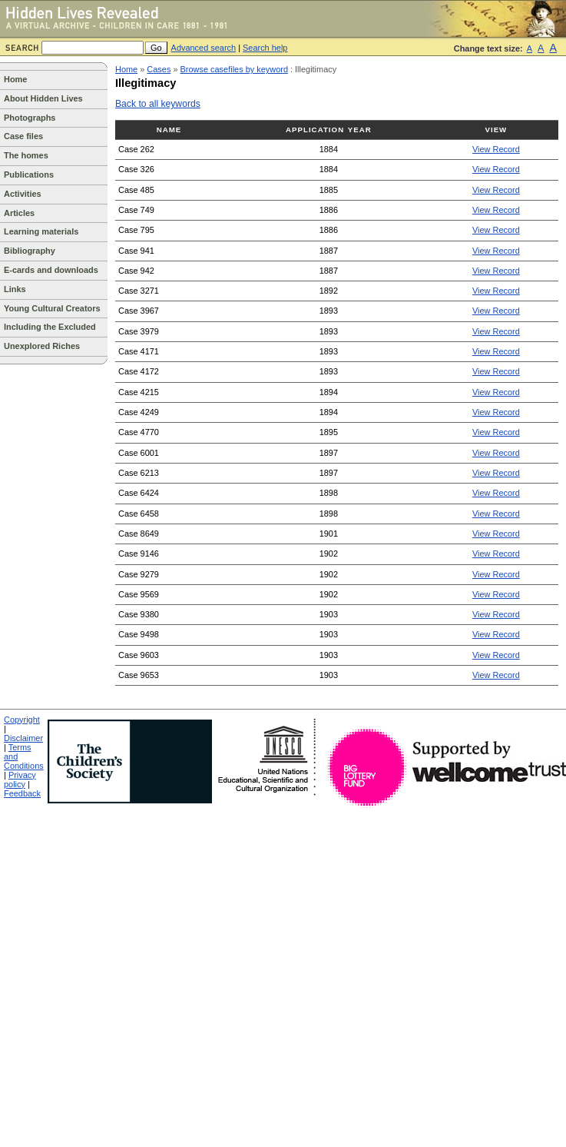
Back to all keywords (157, 103)
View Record (496, 149)
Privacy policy (20, 779)
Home (15, 79)
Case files (23, 136)
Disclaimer (23, 738)
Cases (158, 69)
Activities (22, 193)
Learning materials (41, 231)
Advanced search (204, 47)
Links (15, 289)
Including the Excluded (50, 326)
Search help (265, 47)
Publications (29, 174)
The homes (26, 155)
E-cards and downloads (51, 269)
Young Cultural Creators (52, 308)
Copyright (22, 719)
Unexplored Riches (42, 346)
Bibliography (29, 250)
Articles (19, 213)
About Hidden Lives (43, 98)
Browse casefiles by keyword (234, 69)
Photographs (29, 117)
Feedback (22, 793)
